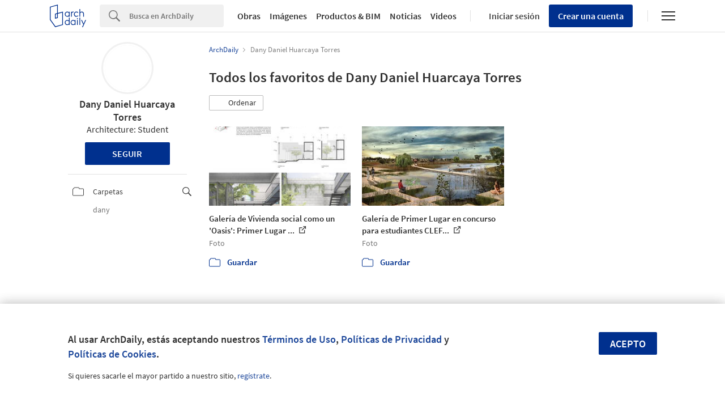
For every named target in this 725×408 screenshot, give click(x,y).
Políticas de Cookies (112, 353)
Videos (443, 15)
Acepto (628, 343)
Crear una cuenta (591, 16)
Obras (249, 15)
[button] (236, 103)
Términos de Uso (299, 339)
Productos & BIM (348, 15)
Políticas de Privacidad (391, 339)
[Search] (176, 16)
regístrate (253, 376)
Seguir (127, 153)
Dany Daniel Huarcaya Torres (127, 110)
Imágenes (288, 15)
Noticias (405, 15)
